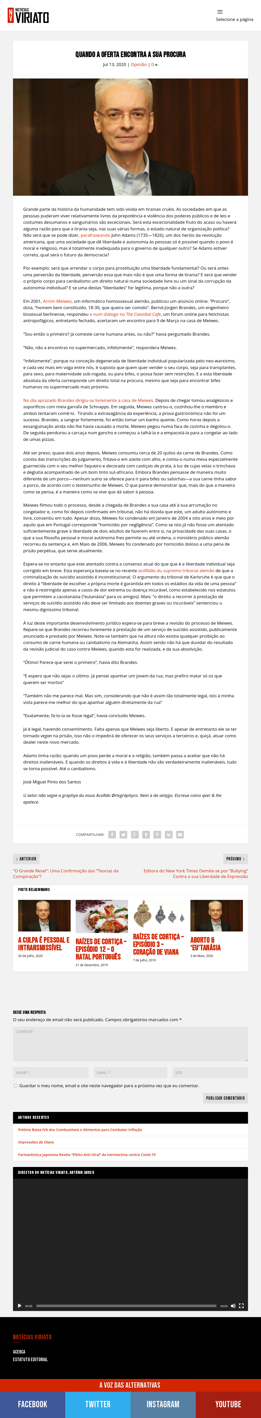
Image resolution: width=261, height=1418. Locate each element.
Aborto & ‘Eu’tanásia (205, 944)
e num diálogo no (125, 314)
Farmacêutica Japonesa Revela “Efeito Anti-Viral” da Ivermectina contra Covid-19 (86, 1154)
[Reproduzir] (19, 1305)
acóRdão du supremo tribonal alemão (176, 570)
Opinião (139, 64)
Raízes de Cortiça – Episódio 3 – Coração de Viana (158, 945)
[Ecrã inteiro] (241, 1305)
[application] (130, 1245)
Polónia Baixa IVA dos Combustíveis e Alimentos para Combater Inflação (80, 1129)
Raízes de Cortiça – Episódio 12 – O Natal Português (101, 949)
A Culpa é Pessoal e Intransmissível (44, 944)
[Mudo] (233, 1305)
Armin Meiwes (57, 301)
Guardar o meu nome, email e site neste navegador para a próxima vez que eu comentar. (109, 1085)
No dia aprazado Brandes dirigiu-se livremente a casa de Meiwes (88, 400)
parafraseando (95, 235)
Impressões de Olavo (36, 1142)
